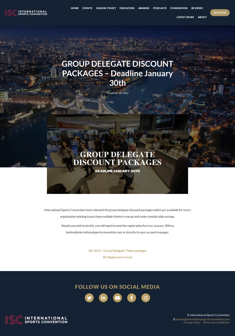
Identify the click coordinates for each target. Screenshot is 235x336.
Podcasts (160, 8)
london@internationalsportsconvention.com (203, 319)
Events (87, 8)
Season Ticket (106, 8)
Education (127, 8)
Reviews (197, 8)
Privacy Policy (191, 322)
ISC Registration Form (117, 257)
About (202, 17)
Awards (143, 8)
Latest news (185, 17)
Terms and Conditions (216, 322)
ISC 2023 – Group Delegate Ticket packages (118, 250)
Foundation (179, 8)
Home (75, 8)
